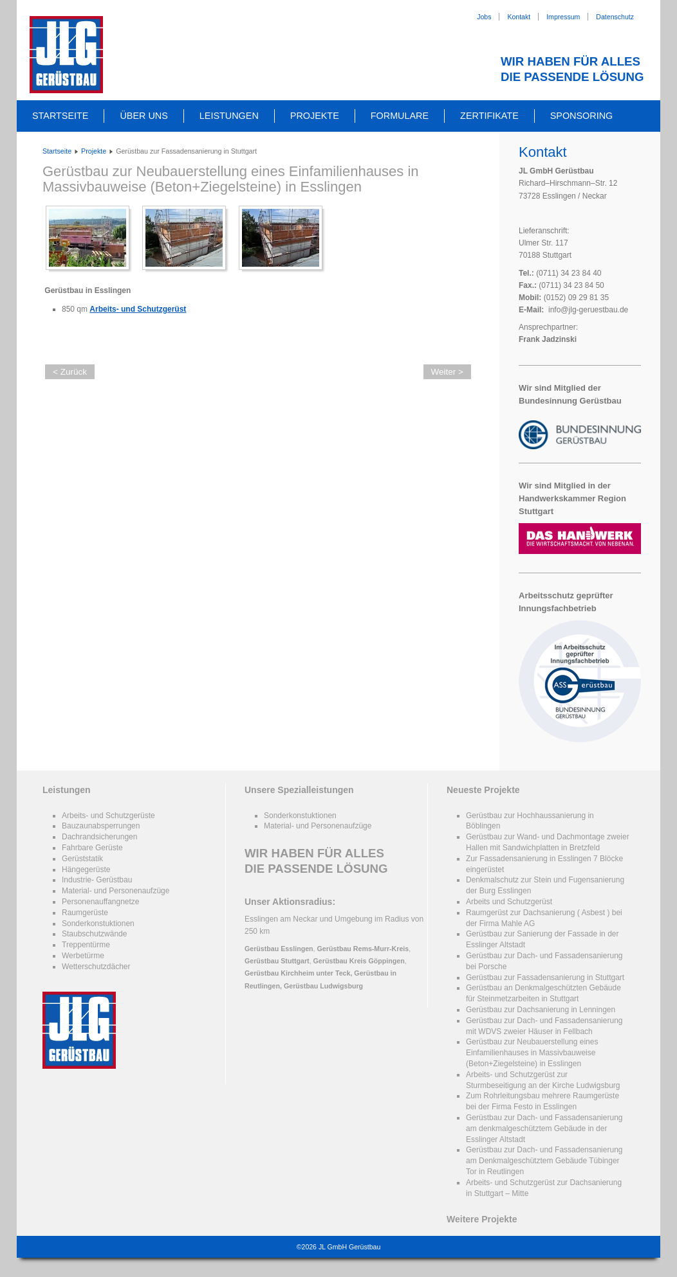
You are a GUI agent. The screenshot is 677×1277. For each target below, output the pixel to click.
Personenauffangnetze (101, 901)
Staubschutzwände (94, 933)
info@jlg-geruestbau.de (588, 309)
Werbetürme (83, 955)
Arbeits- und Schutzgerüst (137, 309)
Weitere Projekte (482, 1219)
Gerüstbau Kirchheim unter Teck (297, 973)
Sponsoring (581, 116)
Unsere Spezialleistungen (299, 790)
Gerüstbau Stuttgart (277, 961)
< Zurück (70, 372)
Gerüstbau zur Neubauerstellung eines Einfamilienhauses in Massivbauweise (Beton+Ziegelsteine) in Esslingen (230, 179)
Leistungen (229, 116)
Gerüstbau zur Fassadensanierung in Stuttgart (545, 977)
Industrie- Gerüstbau (97, 879)
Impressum (563, 17)
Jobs (484, 17)
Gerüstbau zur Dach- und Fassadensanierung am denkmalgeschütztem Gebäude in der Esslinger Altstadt (544, 1128)
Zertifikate (489, 116)
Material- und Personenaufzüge (115, 890)
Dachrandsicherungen (99, 836)
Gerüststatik (82, 858)
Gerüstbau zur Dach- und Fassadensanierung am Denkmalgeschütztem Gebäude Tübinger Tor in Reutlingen (544, 1160)
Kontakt (518, 17)
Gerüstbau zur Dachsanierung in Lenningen (540, 1009)
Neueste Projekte (483, 790)
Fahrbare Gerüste (92, 847)
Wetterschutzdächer (96, 966)
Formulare (400, 116)
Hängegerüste (86, 869)
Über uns (143, 116)
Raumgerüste (85, 912)
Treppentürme (86, 944)
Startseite (60, 116)
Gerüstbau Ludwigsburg (323, 986)
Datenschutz (615, 17)
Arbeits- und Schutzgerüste (108, 815)
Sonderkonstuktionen (98, 923)
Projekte (314, 116)
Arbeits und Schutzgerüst (509, 901)
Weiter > (447, 372)
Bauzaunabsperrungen (101, 825)
